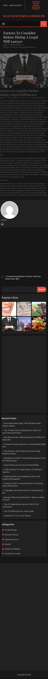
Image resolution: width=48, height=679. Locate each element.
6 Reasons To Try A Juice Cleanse (17, 516)
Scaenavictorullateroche (24, 16)
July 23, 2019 (13, 96)
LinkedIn (36, 5)
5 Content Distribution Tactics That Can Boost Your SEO (23, 277)
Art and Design (11, 530)
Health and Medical (12, 549)
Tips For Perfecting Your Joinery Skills (19, 511)
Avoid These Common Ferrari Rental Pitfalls (21, 465)
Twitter (36, 3)
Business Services (39, 96)
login (5, 5)
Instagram (36, 7)
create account (15, 5)
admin (3, 96)
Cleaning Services (11, 539)
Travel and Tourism (13, 554)
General (8, 544)
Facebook (36, 2)
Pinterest (36, 9)
